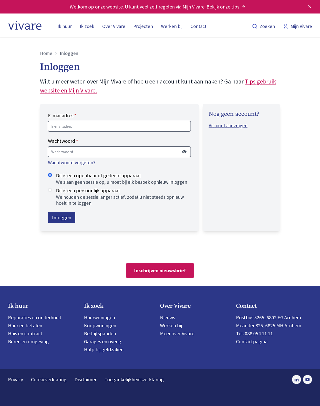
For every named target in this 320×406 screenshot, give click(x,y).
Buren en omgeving (28, 341)
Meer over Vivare (177, 333)
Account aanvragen (228, 125)
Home (46, 53)
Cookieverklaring (48, 379)
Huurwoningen (99, 317)
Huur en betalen (25, 325)
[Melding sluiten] (310, 6)
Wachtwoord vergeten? (72, 163)
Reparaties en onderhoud (34, 317)
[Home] (25, 26)
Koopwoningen (100, 325)
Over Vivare (113, 26)
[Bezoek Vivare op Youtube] (307, 379)
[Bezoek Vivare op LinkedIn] (296, 379)
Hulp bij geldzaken (104, 349)
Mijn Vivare (297, 26)
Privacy (15, 379)
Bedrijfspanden (100, 333)
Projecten (143, 26)
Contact (198, 26)
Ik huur (65, 26)
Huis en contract (25, 333)
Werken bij (171, 26)
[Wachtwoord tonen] (184, 151)
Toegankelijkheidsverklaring (134, 379)
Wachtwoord (63, 141)
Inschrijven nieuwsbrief (160, 270)
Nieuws (167, 317)
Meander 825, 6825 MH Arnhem (268, 325)
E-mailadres (62, 115)
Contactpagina (252, 341)
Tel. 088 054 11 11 (254, 333)
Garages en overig (102, 341)
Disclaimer (85, 379)
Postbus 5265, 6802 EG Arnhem (268, 317)
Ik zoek (87, 26)
